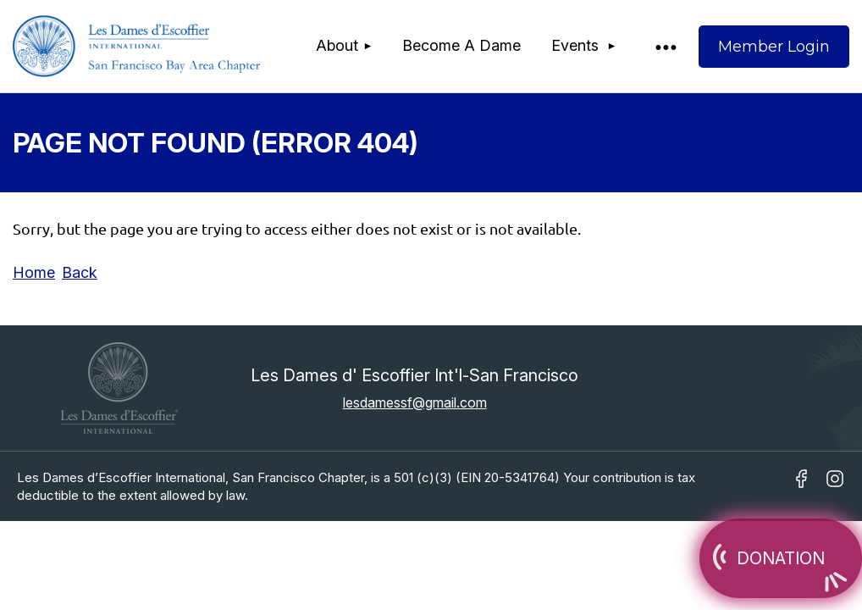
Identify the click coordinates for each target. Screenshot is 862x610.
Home (34, 272)
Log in (774, 46)
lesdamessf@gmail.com (415, 402)
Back (79, 272)
